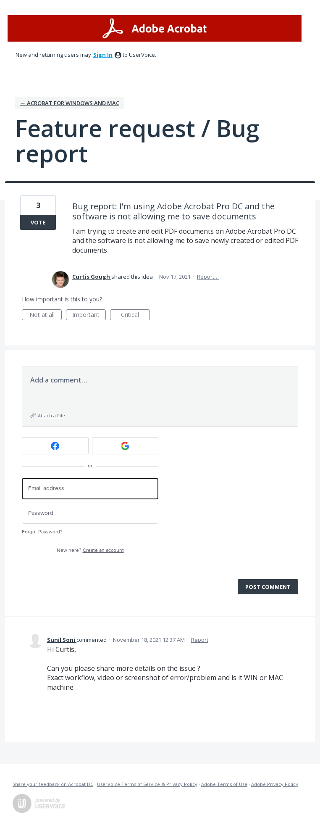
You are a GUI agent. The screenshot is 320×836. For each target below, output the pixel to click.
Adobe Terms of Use (224, 784)
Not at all (45, 315)
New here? (90, 550)
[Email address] (90, 488)
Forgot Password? (42, 532)
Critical (135, 315)
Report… (208, 276)
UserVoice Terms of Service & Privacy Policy (147, 784)
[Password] (90, 513)
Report (199, 639)
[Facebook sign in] (55, 445)
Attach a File (51, 415)
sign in (103, 54)
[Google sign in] (125, 445)
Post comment (268, 587)
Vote (38, 222)
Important (89, 315)
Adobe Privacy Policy (274, 784)
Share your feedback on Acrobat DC (53, 784)
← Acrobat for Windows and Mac (69, 103)
